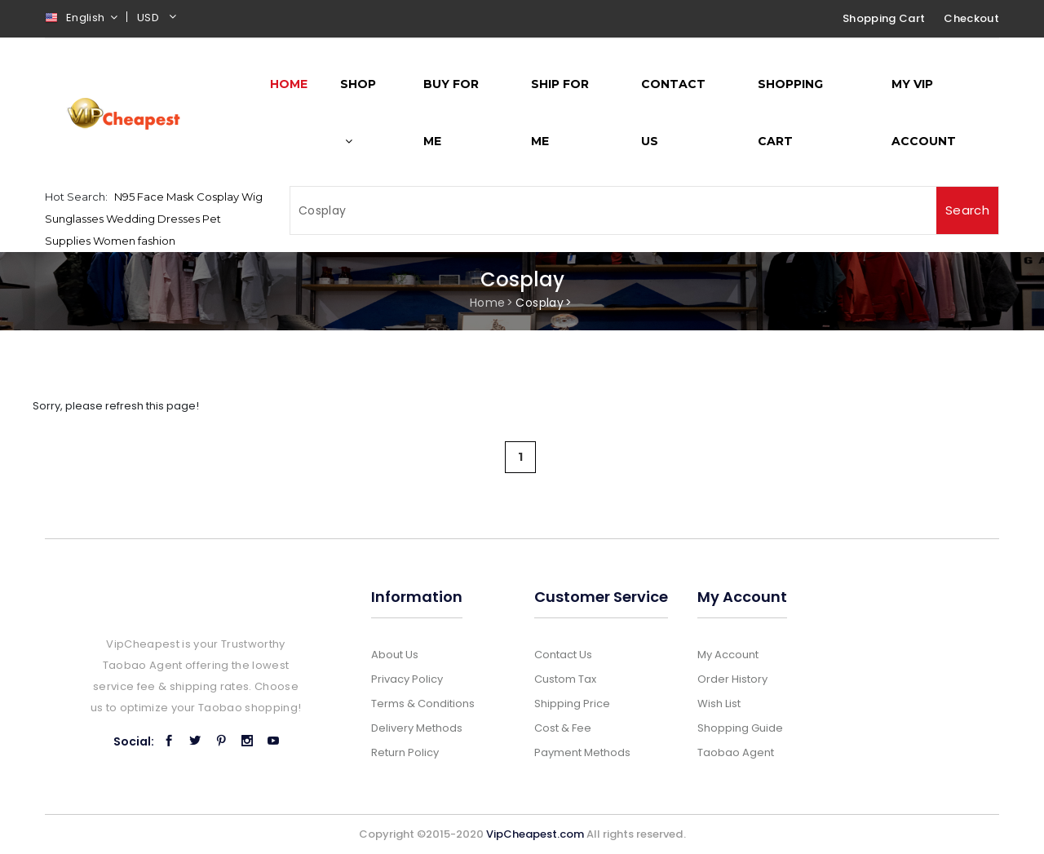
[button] (159, 19)
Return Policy (405, 752)
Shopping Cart (884, 18)
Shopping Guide (740, 728)
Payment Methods (582, 752)
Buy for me (451, 112)
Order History (732, 679)
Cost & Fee (562, 728)
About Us (394, 654)
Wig (252, 196)
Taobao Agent (735, 752)
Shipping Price (572, 703)
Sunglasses (74, 218)
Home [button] (288, 84)
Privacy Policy (407, 679)
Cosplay (218, 196)
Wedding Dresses (153, 218)
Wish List (719, 703)
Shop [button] (358, 112)
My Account (728, 654)
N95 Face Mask (154, 196)
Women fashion (134, 240)
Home (487, 302)
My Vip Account (923, 112)
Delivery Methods (416, 728)
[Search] (613, 210)
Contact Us (673, 112)
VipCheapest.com (535, 834)
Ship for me (560, 112)
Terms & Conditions (423, 703)
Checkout (971, 18)
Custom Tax (565, 679)
